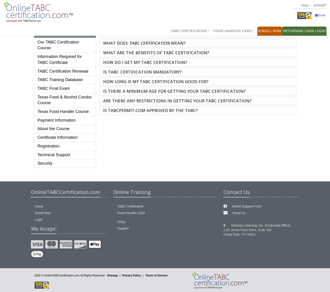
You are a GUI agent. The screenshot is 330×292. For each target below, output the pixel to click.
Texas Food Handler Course (63, 111)
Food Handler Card (233, 31)
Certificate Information (58, 137)
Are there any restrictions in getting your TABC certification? (177, 101)
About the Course (54, 128)
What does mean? (144, 43)
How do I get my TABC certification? (145, 62)
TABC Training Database (60, 79)
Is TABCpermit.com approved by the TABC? (150, 110)
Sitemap (112, 275)
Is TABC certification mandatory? (142, 72)
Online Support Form (247, 206)
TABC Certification (189, 31)
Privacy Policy (131, 275)
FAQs (305, 5)
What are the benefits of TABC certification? (156, 52)
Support (320, 5)
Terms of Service (157, 275)
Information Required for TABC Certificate (60, 59)
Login (304, 31)
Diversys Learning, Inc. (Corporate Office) (260, 225)
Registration (49, 146)
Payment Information (57, 120)
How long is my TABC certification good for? (156, 81)
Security (45, 163)
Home (39, 206)
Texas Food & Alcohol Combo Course (65, 100)
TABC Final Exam (54, 88)
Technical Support (54, 155)
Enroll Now (269, 31)
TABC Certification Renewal (63, 71)
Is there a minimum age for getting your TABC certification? (174, 91)
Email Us (239, 213)
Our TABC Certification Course (58, 45)
